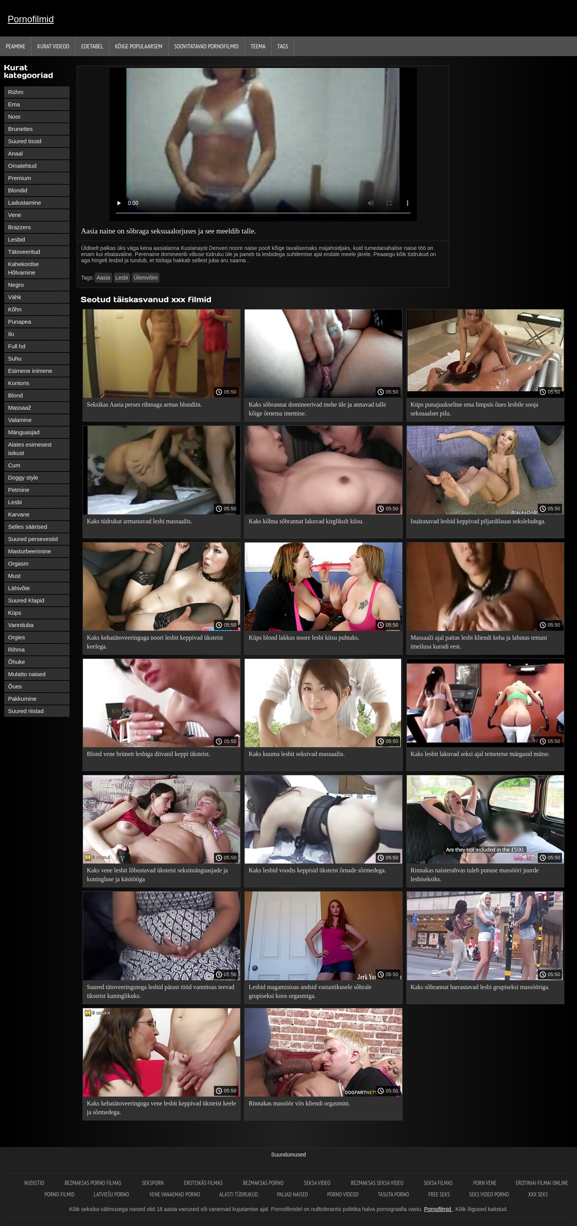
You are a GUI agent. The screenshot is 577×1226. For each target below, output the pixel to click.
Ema (14, 104)
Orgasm (18, 563)
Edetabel (92, 46)
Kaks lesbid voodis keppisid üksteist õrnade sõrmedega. (317, 870)
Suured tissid (24, 141)
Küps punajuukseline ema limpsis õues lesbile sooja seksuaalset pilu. (474, 409)
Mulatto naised (27, 674)
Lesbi (15, 502)
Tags (282, 46)
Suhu (15, 358)
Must (14, 575)
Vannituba (20, 625)
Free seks (439, 1194)
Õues (15, 686)
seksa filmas (439, 1182)
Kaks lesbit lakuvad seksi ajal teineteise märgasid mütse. (480, 754)
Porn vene (485, 1182)
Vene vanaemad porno (174, 1194)
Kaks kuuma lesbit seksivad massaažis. (297, 754)
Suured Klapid (26, 600)
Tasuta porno (393, 1194)
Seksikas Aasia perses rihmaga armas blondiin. (144, 404)
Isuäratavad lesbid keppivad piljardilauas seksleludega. (478, 521)
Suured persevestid (33, 539)
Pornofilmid (31, 19)
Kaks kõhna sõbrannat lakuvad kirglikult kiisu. (306, 521)
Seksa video (318, 1182)
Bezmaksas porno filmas (94, 1182)
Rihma (16, 649)
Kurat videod (53, 46)
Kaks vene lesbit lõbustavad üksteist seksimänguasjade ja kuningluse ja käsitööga (157, 874)
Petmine (18, 489)
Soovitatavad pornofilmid (206, 46)
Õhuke (16, 661)
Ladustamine (24, 202)
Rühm (15, 92)
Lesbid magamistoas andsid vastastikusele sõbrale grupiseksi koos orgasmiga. (310, 991)
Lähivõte (19, 588)
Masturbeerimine (29, 551)
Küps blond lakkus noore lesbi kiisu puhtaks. (304, 637)
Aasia (103, 278)
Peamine (15, 46)
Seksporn (153, 1182)
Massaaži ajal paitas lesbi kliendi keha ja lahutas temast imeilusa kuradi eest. (479, 642)
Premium (19, 178)
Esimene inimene (30, 370)
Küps (14, 612)
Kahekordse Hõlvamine (23, 268)
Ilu (11, 334)
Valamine (20, 420)
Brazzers (19, 227)
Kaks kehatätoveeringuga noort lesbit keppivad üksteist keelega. (155, 642)
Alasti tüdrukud (238, 1194)
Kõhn (15, 309)
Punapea (19, 321)
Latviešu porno (112, 1194)
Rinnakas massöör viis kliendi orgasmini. (299, 1103)
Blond (15, 395)
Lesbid (16, 239)
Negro (16, 284)
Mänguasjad (24, 432)
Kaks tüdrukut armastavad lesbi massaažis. (139, 521)
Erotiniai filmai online (542, 1182)
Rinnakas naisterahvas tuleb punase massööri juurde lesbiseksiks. (475, 874)
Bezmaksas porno (264, 1182)
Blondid (17, 190)
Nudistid (34, 1182)
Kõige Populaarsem (138, 46)
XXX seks (538, 1194)
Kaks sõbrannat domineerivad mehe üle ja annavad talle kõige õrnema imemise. (317, 409)
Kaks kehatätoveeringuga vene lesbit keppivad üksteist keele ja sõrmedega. (161, 1107)
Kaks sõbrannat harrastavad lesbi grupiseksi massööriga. (480, 987)
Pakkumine (22, 698)
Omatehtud (22, 165)
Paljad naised (292, 1194)
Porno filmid (60, 1194)
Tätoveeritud (24, 251)
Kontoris (18, 383)
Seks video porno (489, 1194)
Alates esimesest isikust (29, 448)
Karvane (19, 514)
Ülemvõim (146, 278)
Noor (14, 116)
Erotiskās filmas (204, 1182)
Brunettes (20, 129)
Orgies (16, 637)
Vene (14, 215)
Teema (257, 46)
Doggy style (23, 477)
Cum (14, 465)
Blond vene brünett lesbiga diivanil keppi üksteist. (148, 754)
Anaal (15, 153)
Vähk (14, 297)
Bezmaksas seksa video (378, 1182)
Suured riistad (26, 711)
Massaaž (19, 407)
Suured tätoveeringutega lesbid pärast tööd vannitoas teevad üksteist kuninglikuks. (160, 991)
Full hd (16, 346)
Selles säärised (27, 526)
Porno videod (343, 1194)
